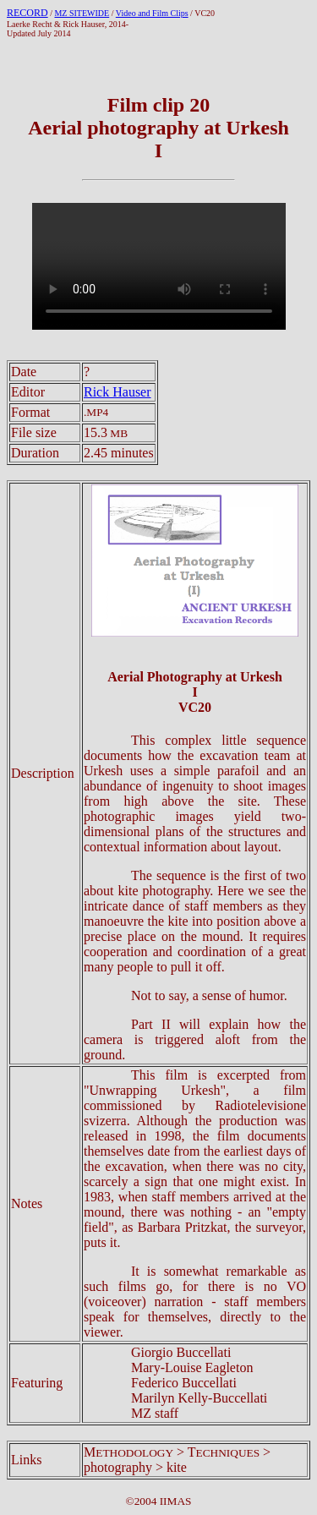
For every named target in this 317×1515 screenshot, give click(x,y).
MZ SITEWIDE (81, 13)
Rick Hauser (117, 392)
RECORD (27, 13)
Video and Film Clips (152, 13)
